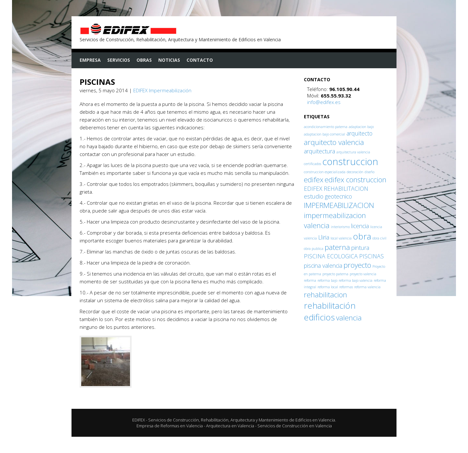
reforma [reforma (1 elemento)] (310, 280)
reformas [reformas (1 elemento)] (346, 287)
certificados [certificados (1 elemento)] (312, 164)
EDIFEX (138, 420)
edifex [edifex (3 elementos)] (313, 180)
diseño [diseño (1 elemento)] (369, 172)
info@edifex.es (324, 102)
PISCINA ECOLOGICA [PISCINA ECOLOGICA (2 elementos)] (331, 256)
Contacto (200, 60)
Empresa (90, 60)
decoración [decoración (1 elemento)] (355, 172)
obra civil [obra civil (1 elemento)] (379, 238)
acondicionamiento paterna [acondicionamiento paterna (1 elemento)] (325, 126)
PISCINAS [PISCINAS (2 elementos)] (371, 256)
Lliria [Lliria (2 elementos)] (323, 237)
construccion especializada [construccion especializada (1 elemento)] (324, 172)
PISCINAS (97, 81)
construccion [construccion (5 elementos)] (350, 161)
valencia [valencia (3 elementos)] (349, 318)
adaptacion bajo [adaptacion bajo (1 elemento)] (361, 126)
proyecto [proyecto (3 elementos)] (357, 265)
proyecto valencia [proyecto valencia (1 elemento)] (363, 274)
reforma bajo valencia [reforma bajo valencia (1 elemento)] (355, 280)
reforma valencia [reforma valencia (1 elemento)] (367, 287)
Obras (144, 60)
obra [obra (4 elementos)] (362, 236)
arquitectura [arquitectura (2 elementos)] (319, 151)
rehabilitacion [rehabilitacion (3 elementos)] (325, 295)
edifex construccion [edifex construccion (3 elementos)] (355, 180)
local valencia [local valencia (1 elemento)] (341, 238)
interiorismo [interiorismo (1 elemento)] (340, 227)
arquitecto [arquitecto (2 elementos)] (359, 133)
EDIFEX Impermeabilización (162, 90)
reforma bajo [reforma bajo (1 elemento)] (327, 280)
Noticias (169, 60)
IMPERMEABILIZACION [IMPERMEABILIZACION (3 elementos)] (339, 205)
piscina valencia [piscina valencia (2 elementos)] (323, 265)
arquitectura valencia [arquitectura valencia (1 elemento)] (353, 152)
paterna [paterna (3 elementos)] (337, 247)
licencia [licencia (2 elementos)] (360, 226)
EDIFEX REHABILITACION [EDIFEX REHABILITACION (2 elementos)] (336, 188)
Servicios (118, 60)
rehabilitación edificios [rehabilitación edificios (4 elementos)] (330, 311)
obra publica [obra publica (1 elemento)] (313, 248)
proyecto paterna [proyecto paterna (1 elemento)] (335, 274)
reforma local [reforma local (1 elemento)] (328, 287)
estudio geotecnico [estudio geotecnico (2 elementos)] (328, 196)
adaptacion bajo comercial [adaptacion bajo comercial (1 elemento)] (324, 134)
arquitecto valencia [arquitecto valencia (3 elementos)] (334, 142)
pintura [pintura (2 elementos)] (360, 248)
